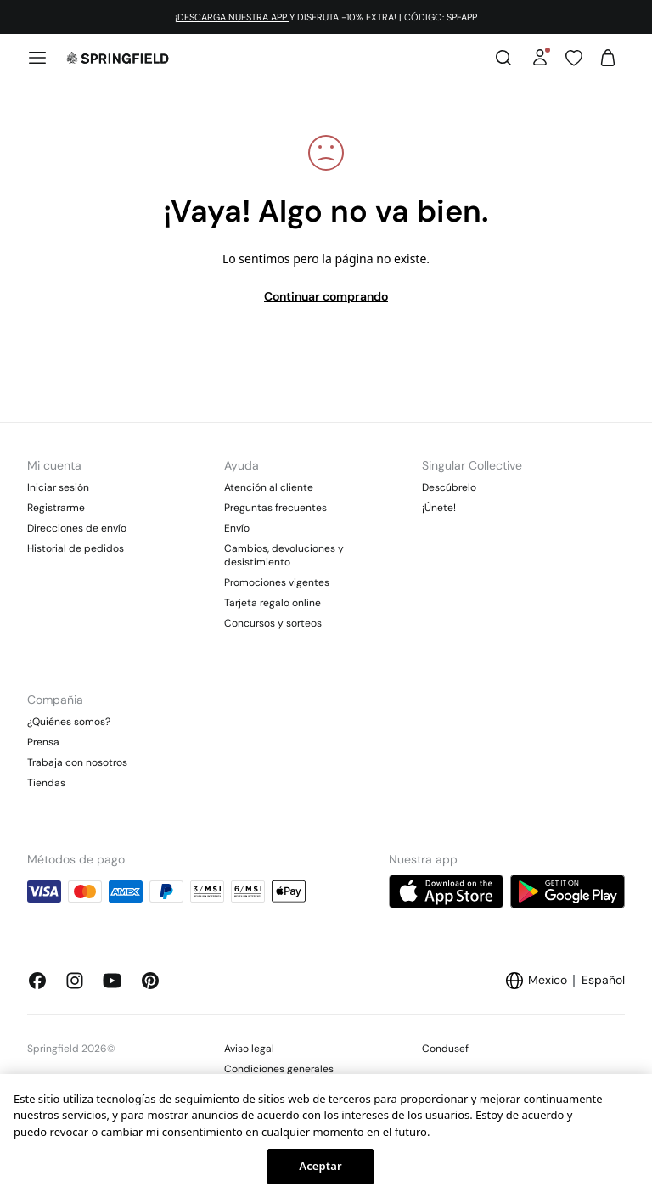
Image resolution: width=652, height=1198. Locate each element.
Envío (237, 528)
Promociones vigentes (276, 582)
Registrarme (56, 508)
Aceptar (320, 1165)
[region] (326, 1136)
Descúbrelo (449, 487)
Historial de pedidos (75, 548)
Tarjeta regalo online (272, 603)
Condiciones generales (279, 1069)
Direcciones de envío (76, 528)
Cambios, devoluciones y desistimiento (284, 555)
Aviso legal (249, 1048)
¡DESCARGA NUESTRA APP (232, 17)
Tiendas (46, 783)
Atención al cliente (268, 487)
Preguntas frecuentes (275, 508)
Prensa (43, 742)
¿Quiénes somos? (68, 721)
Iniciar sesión (58, 487)
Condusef (445, 1048)
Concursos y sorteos (273, 623)
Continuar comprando (326, 296)
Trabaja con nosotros (77, 762)
